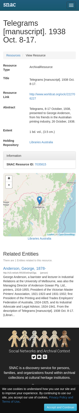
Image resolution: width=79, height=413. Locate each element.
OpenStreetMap (66, 234)
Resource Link (10, 95)
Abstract (9, 107)
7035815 (40, 164)
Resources (13, 55)
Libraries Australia (41, 142)
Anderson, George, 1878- (24, 268)
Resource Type (10, 67)
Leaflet (50, 234)
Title (6, 78)
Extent (7, 130)
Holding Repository (11, 143)
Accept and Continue (60, 407)
